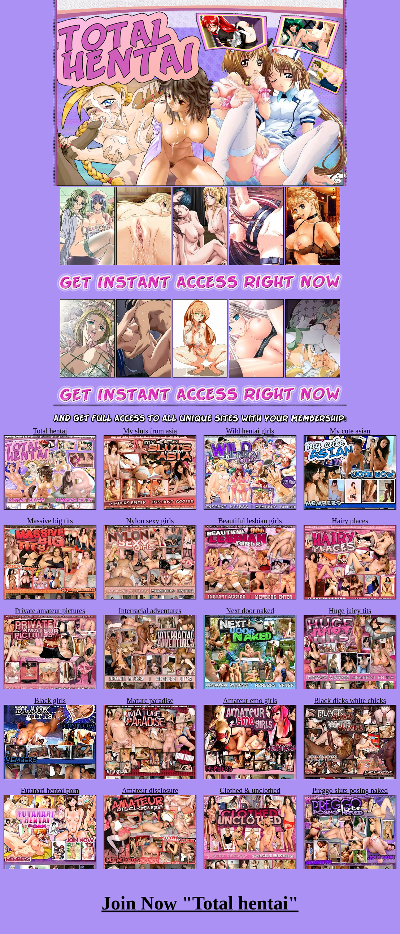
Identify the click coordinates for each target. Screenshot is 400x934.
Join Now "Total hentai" (200, 903)
